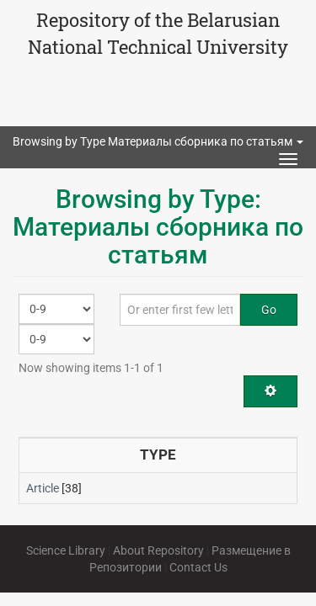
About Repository (158, 550)
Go (268, 309)
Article (42, 488)
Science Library (65, 550)
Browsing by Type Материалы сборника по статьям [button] (158, 141)
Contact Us (198, 567)
